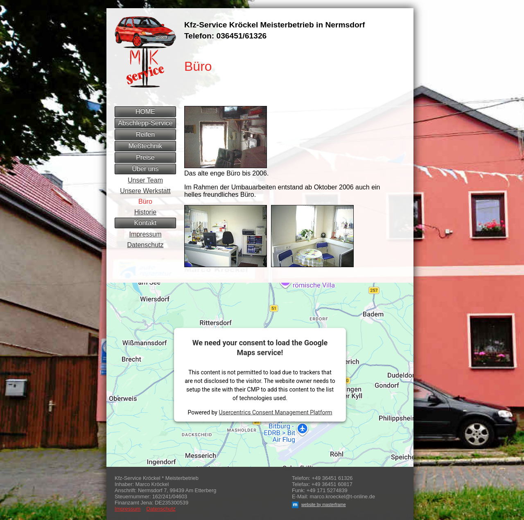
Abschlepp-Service (145, 122)
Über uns (145, 168)
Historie (145, 212)
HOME (145, 111)
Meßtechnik (146, 145)
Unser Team (145, 180)
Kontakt (145, 222)
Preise (145, 157)
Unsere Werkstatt (145, 190)
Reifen (145, 134)
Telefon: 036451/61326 (225, 36)
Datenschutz (145, 244)
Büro (145, 201)
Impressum (145, 234)
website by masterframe (319, 505)
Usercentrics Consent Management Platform (275, 412)
